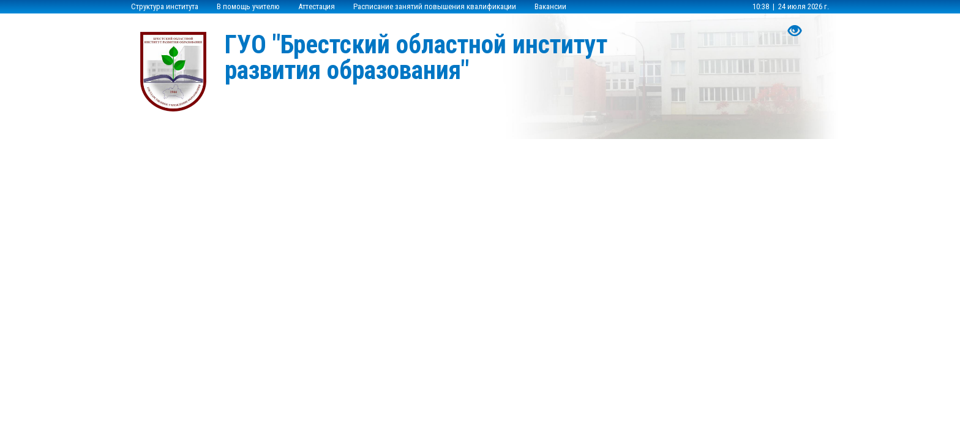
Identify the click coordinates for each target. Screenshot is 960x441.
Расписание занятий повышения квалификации (434, 6)
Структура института (164, 6)
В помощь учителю (248, 6)
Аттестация (316, 6)
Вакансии (550, 6)
